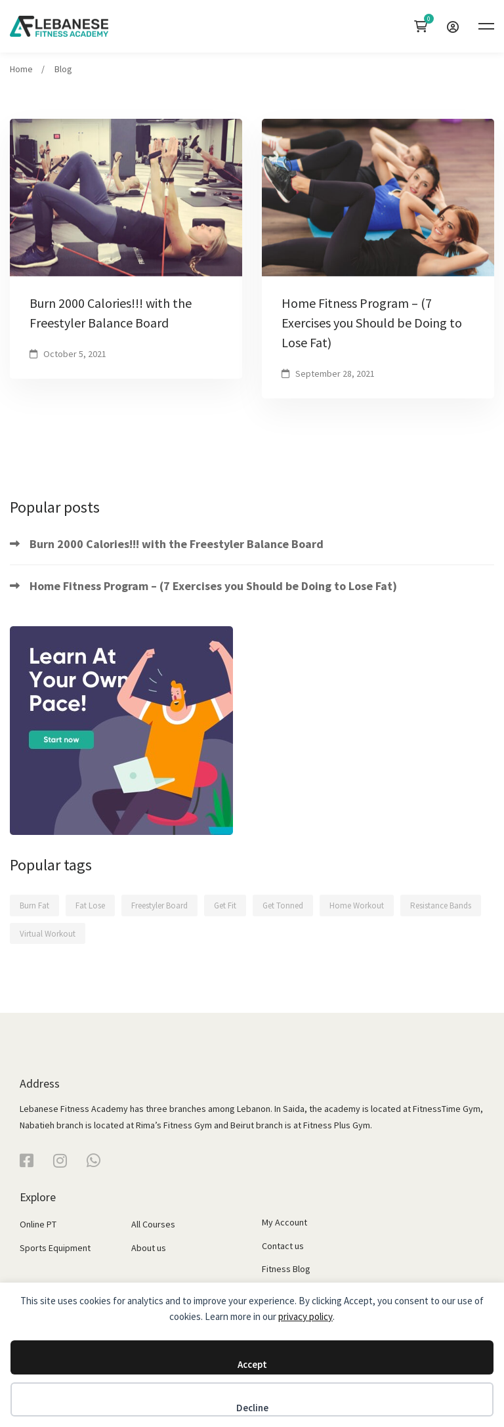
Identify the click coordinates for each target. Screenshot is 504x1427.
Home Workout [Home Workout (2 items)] (356, 905)
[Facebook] (26, 1160)
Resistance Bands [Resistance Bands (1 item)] (440, 905)
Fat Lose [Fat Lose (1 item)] (90, 905)
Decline (252, 1407)
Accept (252, 1364)
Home (21, 69)
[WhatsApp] (93, 1160)
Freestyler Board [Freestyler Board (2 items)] (159, 905)
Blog (63, 69)
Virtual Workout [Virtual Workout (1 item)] (47, 933)
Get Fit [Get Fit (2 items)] (225, 905)
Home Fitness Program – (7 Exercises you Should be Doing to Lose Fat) (372, 323)
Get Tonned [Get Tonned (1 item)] (282, 905)
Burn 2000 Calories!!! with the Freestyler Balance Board (111, 313)
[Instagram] (60, 1160)
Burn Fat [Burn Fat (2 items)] (34, 905)
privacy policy (305, 1316)
